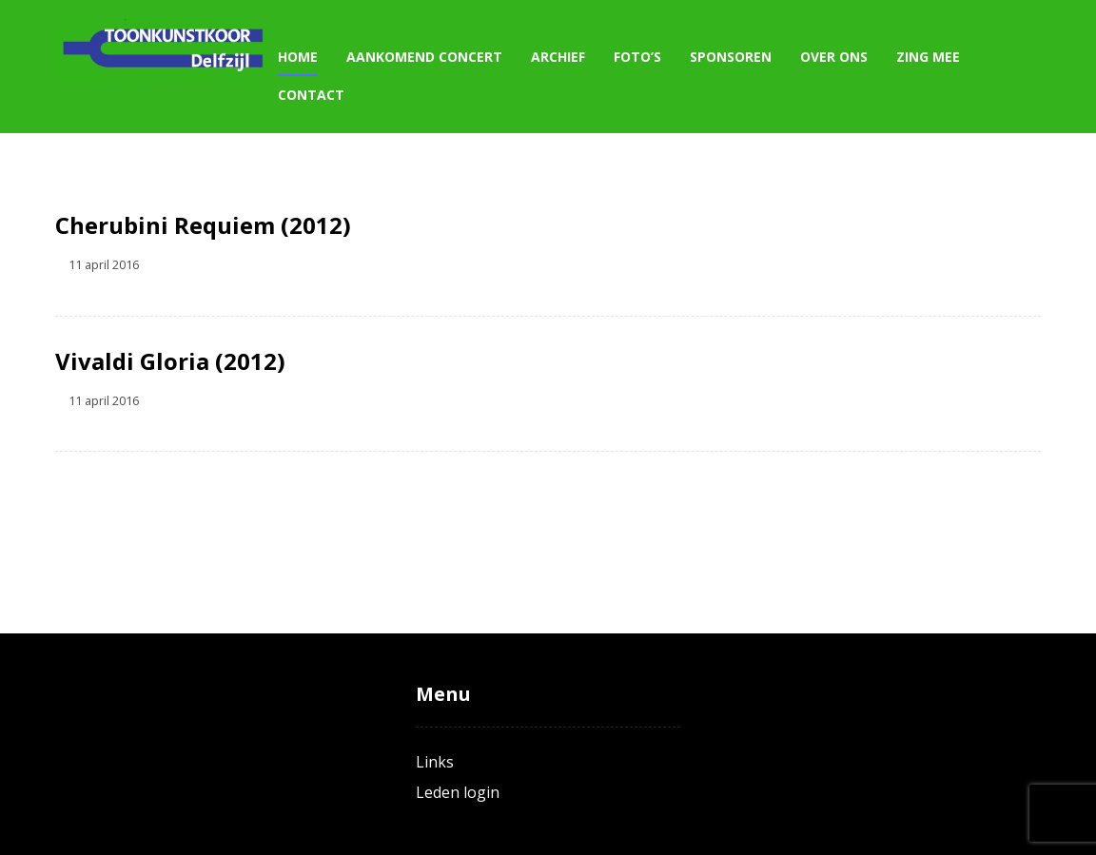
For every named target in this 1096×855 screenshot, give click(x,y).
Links (435, 761)
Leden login (457, 792)
